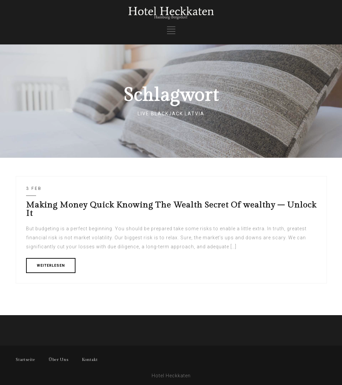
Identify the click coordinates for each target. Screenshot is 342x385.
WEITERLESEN (51, 265)
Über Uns (58, 359)
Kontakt (90, 359)
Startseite (25, 359)
